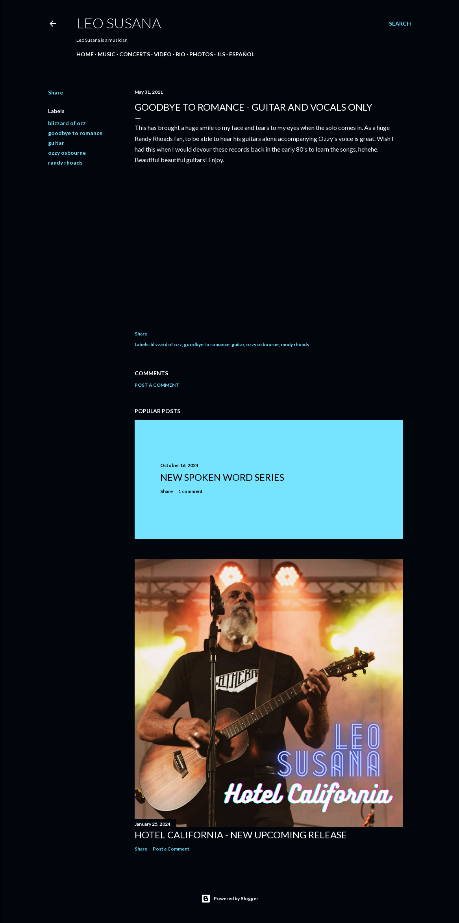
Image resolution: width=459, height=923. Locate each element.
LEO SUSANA (118, 23)
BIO (180, 54)
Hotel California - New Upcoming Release (241, 834)
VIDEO (163, 54)
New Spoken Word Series (222, 477)
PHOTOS (201, 54)
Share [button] (55, 92)
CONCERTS (134, 54)
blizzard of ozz (67, 123)
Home (85, 54)
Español (241, 54)
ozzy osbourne (67, 152)
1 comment (190, 491)
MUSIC (106, 54)
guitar (56, 142)
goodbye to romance (75, 133)
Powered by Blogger (229, 898)
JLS (221, 54)
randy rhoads (65, 162)
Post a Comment (157, 385)
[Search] (400, 23)
